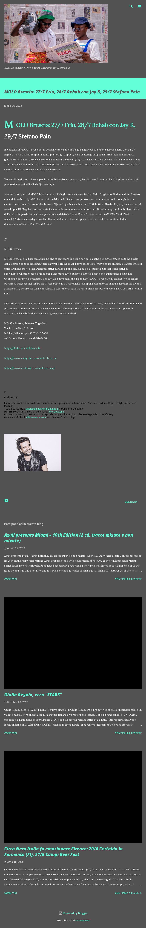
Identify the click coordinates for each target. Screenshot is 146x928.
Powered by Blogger (73, 913)
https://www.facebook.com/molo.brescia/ (29, 368)
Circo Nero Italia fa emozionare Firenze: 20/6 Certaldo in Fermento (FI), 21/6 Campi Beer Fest (63, 851)
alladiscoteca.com (36, 417)
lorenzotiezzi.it (56, 411)
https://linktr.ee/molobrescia (22, 348)
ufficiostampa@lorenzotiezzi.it (42, 408)
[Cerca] (131, 6)
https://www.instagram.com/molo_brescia (30, 358)
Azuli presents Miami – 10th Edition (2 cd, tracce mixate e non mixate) (68, 538)
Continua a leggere (128, 579)
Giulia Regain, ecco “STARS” (33, 695)
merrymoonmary (82, 920)
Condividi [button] (131, 501)
